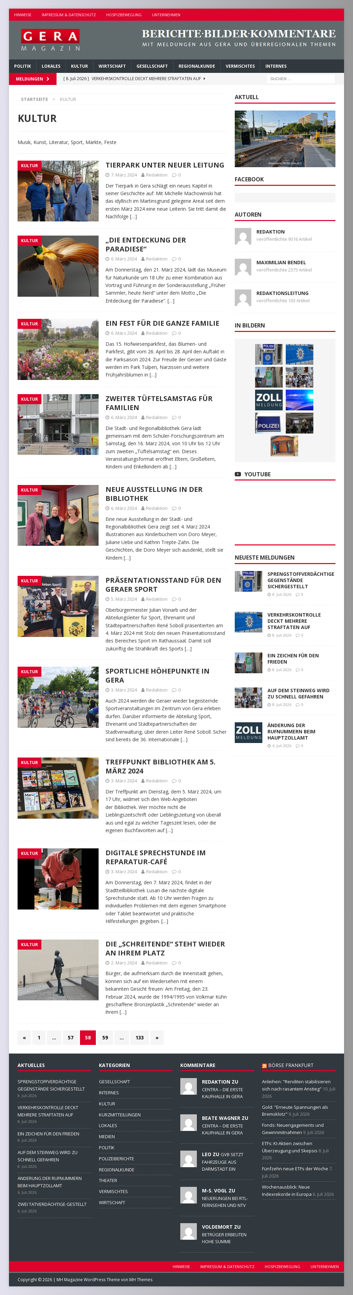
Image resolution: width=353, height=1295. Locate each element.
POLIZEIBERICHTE (116, 1158)
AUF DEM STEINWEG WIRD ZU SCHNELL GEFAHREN (299, 693)
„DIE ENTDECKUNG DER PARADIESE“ (145, 244)
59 (105, 1037)
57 (70, 1037)
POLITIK (22, 66)
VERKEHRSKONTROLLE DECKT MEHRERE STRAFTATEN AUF (294, 620)
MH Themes (140, 1280)
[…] (133, 216)
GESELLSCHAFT (152, 66)
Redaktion (157, 175)
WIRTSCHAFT (112, 66)
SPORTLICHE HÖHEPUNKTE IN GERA (157, 675)
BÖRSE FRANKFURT (291, 1065)
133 (139, 1037)
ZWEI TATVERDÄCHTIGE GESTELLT (52, 1204)
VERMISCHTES (240, 66)
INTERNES (275, 66)
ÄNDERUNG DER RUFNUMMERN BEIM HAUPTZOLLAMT (291, 731)
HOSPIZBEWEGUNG (124, 14)
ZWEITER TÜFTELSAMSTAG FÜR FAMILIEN (159, 403)
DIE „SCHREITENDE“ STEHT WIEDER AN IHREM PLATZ (165, 948)
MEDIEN (107, 1136)
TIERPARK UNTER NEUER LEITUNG (164, 165)
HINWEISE (22, 14)
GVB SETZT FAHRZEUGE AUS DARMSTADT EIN (222, 1161)
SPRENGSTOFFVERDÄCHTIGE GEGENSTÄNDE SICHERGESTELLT (301, 580)
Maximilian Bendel (281, 262)
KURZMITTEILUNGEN (120, 1115)
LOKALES (51, 66)
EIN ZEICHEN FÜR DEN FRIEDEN (293, 658)
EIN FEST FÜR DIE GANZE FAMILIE (162, 323)
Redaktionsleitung (282, 293)
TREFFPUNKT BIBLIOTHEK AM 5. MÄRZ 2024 (160, 766)
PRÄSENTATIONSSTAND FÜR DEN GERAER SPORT (163, 584)
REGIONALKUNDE (197, 66)
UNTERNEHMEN (166, 14)
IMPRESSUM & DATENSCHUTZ (69, 14)
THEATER (108, 1180)
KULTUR (79, 66)
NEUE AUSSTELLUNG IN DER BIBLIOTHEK (154, 494)
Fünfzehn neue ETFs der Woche (295, 1168)
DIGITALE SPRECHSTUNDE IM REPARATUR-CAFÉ (155, 857)
